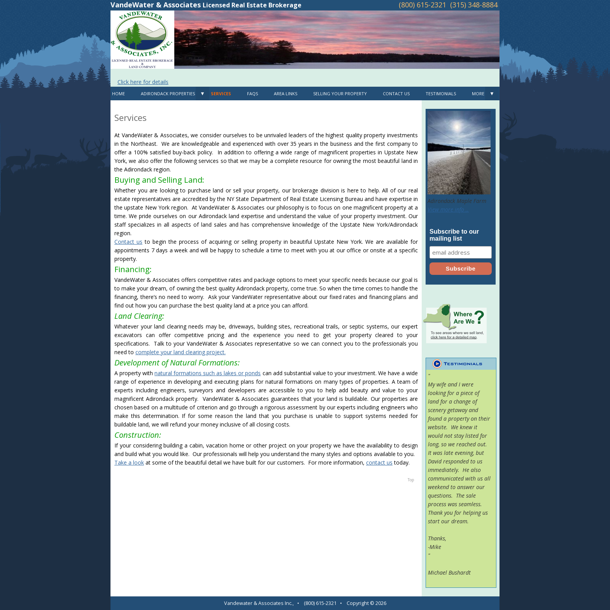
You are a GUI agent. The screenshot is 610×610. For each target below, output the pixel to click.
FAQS (252, 93)
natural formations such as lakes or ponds (207, 373)
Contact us (128, 241)
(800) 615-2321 (422, 4)
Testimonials (441, 93)
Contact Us (396, 93)
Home (118, 93)
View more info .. (448, 209)
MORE (478, 93)
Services (221, 93)
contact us (379, 462)
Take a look (129, 462)
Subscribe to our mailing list (454, 235)
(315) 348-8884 (474, 4)
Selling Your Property (340, 93)
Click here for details (142, 82)
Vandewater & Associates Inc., (259, 603)
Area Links (285, 93)
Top (411, 479)
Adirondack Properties (168, 93)
